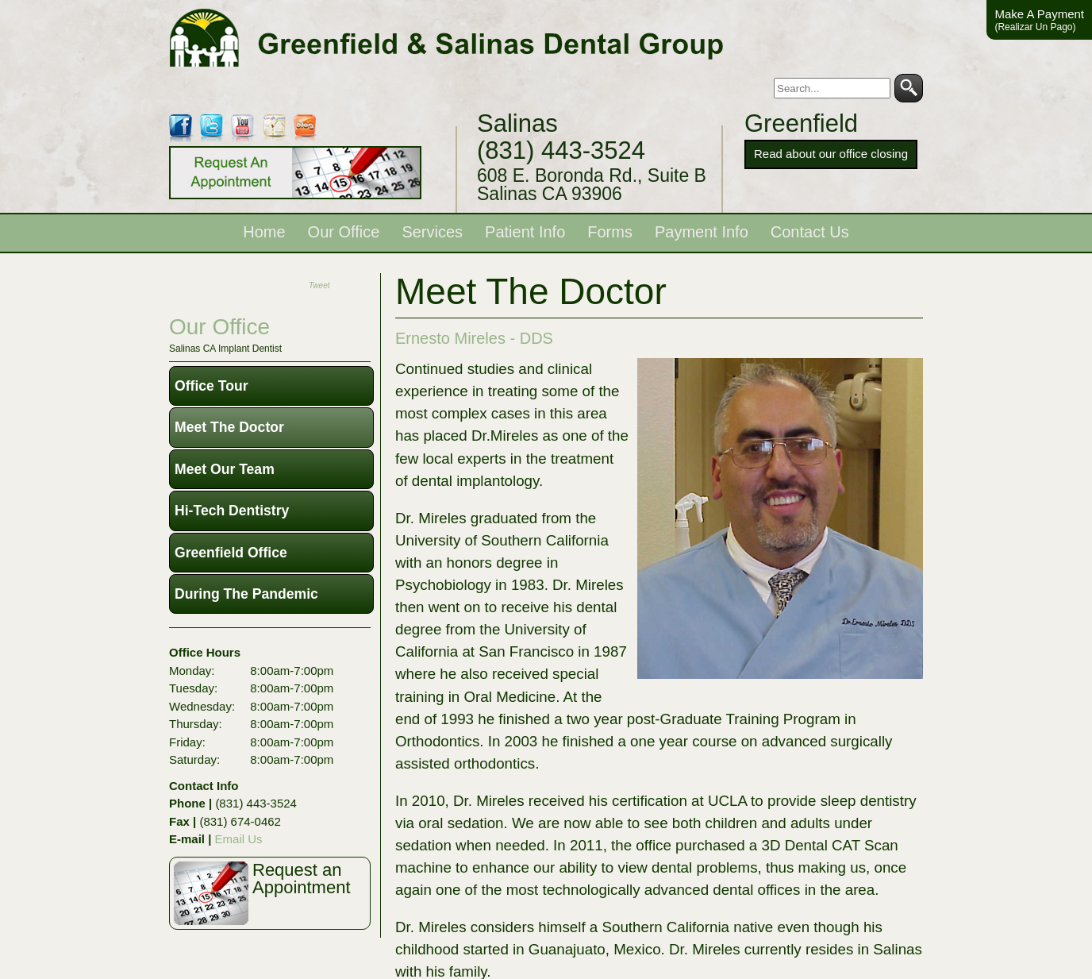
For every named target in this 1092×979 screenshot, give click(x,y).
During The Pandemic (246, 594)
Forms (610, 232)
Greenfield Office (231, 553)
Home (264, 232)
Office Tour (211, 386)
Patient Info (525, 232)
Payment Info (701, 232)
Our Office (344, 232)
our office (219, 326)
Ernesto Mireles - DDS (474, 338)
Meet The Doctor (229, 427)
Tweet (319, 285)
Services (432, 232)
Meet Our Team (225, 469)
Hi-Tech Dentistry (232, 510)
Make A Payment (1039, 20)
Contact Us (810, 232)
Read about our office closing (831, 153)
